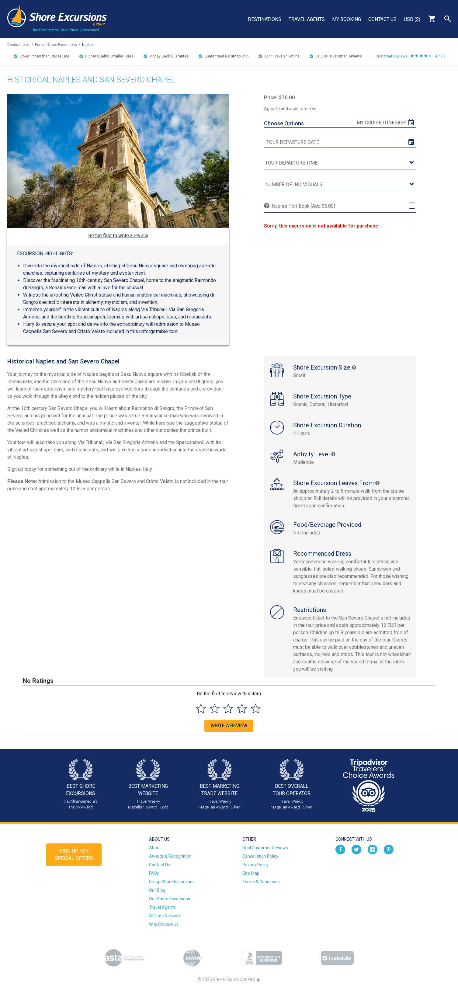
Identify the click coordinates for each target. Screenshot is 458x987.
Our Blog (157, 890)
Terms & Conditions (261, 881)
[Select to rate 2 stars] (214, 708)
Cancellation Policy (260, 856)
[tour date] (340, 142)
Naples (88, 45)
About (155, 847)
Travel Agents (307, 19)
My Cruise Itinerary (381, 123)
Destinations (264, 19)
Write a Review (228, 725)
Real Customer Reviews (265, 847)
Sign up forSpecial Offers (74, 854)
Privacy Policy (255, 864)
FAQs (154, 873)
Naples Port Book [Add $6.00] (303, 206)
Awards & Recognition (170, 856)
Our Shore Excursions (169, 898)
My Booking (346, 19)
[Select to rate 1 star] (201, 708)
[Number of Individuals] (340, 185)
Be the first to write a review (118, 235)
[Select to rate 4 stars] (242, 708)
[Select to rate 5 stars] (255, 708)
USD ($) (412, 19)
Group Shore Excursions (172, 881)
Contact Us (382, 19)
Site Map (250, 873)
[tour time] (340, 163)
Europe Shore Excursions (56, 45)
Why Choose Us (164, 924)
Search (447, 19)
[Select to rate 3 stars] (228, 708)
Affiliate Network (165, 915)
